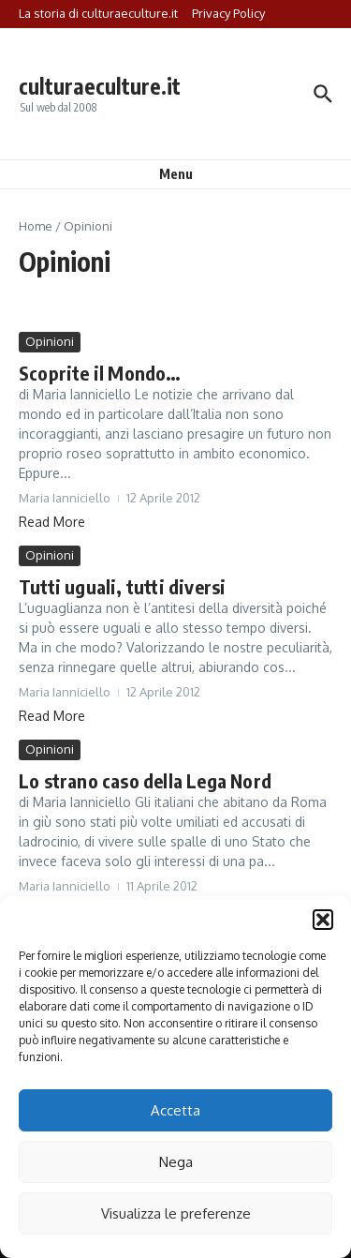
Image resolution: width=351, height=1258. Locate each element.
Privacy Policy (228, 13)
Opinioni (49, 341)
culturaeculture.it (100, 85)
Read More (52, 522)
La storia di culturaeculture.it (98, 13)
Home (35, 225)
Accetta (175, 1110)
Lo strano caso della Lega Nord (145, 780)
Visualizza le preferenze (176, 1213)
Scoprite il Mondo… (100, 372)
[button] (323, 919)
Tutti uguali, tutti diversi (122, 586)
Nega (176, 1162)
